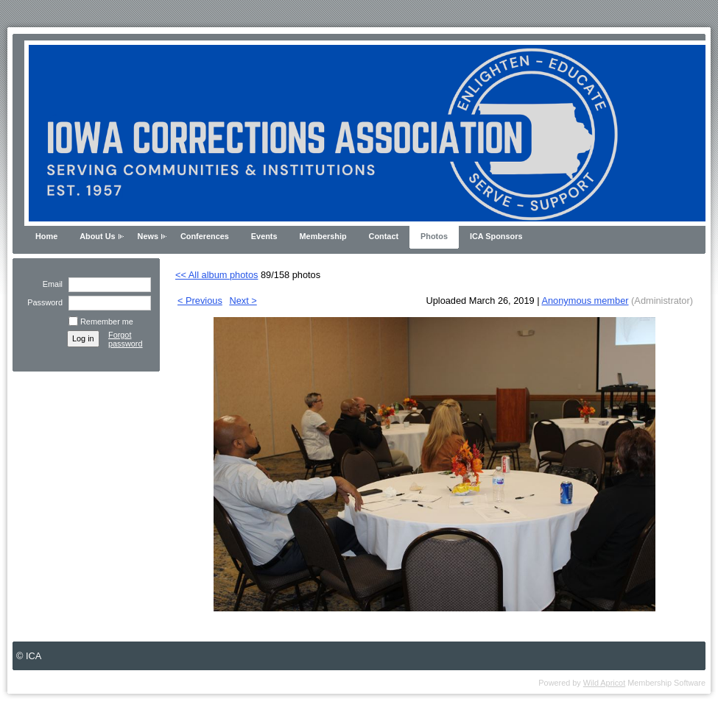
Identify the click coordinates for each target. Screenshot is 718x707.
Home (46, 236)
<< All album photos (216, 274)
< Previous (199, 300)
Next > (242, 300)
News (148, 236)
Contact (383, 236)
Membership (323, 236)
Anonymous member (584, 300)
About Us (97, 236)
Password (42, 302)
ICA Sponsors (496, 236)
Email (50, 284)
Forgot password (125, 339)
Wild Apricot (604, 682)
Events (264, 236)
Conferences (204, 236)
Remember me (106, 321)
